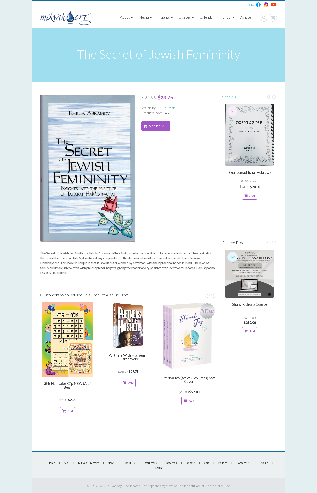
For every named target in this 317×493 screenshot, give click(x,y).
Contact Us (242, 463)
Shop (228, 17)
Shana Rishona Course (249, 304)
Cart (206, 463)
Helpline (263, 463)
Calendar (208, 17)
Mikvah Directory (88, 463)
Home (51, 463)
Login (158, 467)
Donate (246, 17)
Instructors (150, 463)
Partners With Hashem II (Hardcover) (128, 357)
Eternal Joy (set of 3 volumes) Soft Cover (189, 380)
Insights (165, 17)
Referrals (171, 463)
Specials (229, 96)
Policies (222, 463)
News (111, 463)
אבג (251, 4)
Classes (186, 17)
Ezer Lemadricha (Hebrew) (249, 172)
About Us (129, 463)
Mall (66, 463)
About (126, 17)
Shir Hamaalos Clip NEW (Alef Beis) (67, 385)
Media (145, 17)
